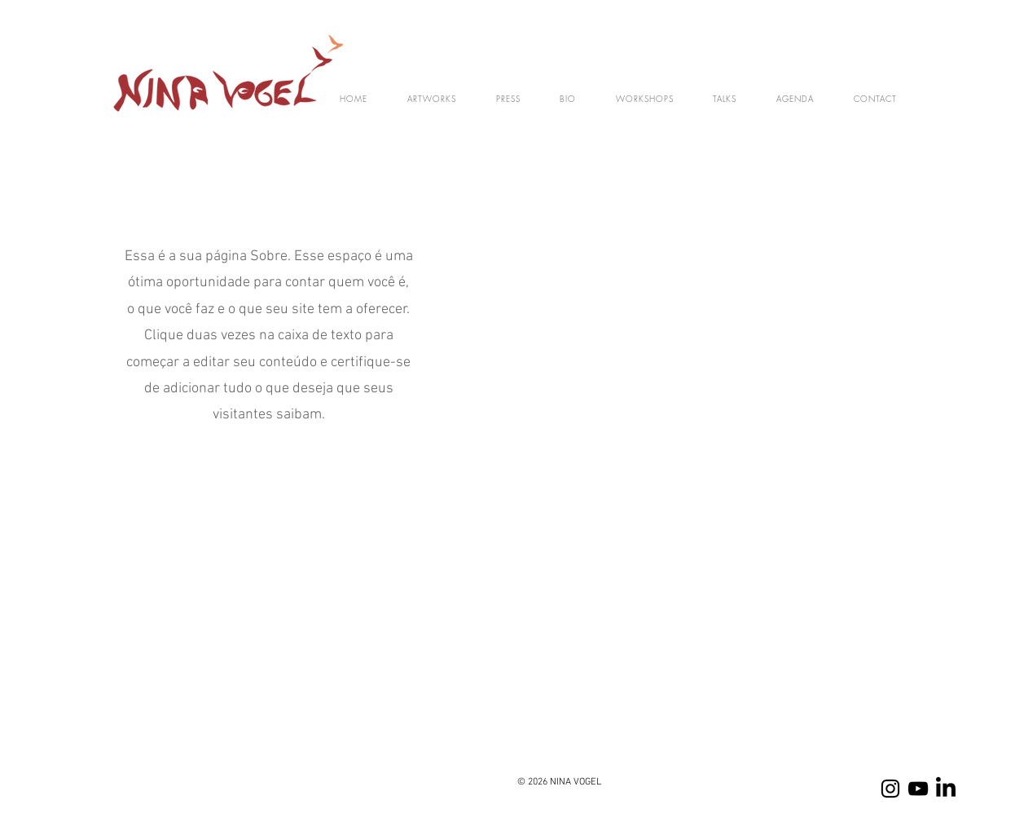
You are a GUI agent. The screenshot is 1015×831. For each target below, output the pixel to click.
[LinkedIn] (946, 788)
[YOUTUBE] (918, 788)
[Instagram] (890, 788)
